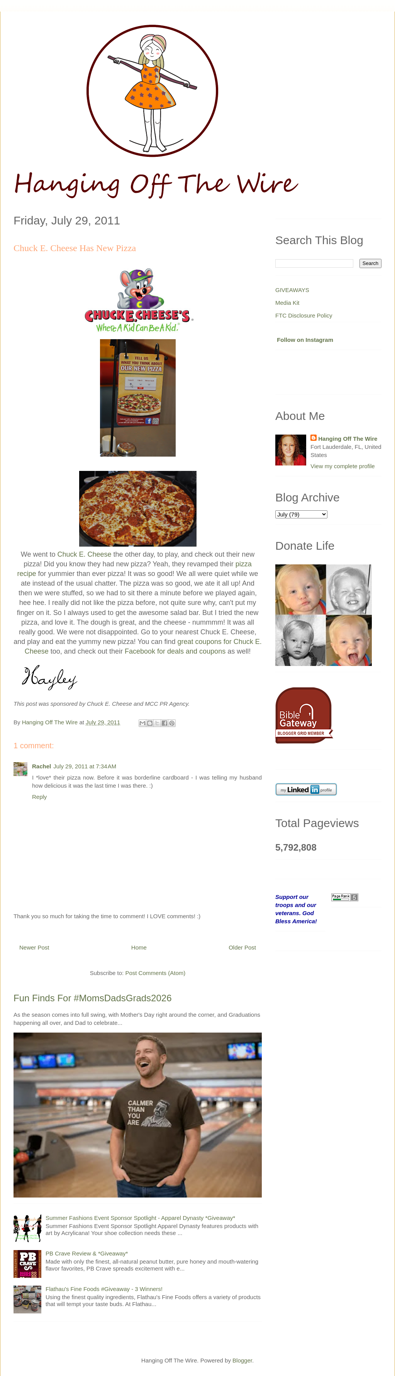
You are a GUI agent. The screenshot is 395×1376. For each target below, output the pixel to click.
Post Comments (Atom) (155, 973)
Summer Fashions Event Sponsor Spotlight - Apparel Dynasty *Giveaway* (140, 1218)
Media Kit (287, 302)
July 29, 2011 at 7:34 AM (84, 766)
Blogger (242, 1360)
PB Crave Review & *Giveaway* (87, 1253)
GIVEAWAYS (292, 290)
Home (139, 947)
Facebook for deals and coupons (175, 651)
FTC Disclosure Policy (303, 315)
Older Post (242, 947)
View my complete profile (342, 466)
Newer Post (34, 947)
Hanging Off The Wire (347, 438)
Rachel (41, 766)
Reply (39, 796)
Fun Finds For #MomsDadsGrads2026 (93, 998)
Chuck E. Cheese (85, 554)
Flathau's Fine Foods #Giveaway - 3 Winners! (104, 1289)
